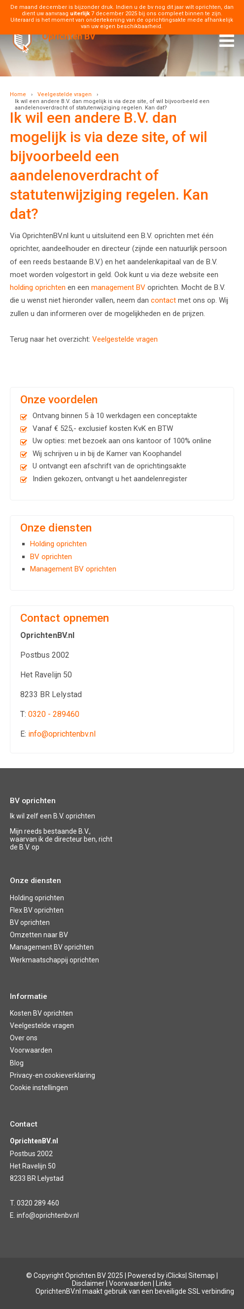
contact (163, 300)
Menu (226, 38)
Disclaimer (88, 1283)
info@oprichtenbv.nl (62, 734)
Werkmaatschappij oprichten (54, 960)
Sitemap (201, 1275)
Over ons (23, 1038)
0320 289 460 (38, 1203)
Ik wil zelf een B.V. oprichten (52, 816)
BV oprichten (51, 556)
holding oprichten (38, 287)
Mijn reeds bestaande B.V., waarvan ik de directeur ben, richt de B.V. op (61, 839)
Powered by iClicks (156, 1275)
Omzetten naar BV (39, 935)
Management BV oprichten (73, 569)
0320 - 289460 (53, 714)
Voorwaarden (31, 1050)
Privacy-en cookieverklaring (52, 1075)
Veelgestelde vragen (64, 94)
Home (18, 94)
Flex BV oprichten (37, 910)
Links (164, 1283)
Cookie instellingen (39, 1088)
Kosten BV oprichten (41, 1013)
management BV (118, 287)
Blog (17, 1063)
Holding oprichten (58, 543)
